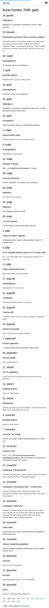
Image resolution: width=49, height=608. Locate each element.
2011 (23, 598)
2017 (9, 601)
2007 (4, 598)
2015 (42, 598)
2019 (18, 601)
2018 (13, 601)
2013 (32, 598)
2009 (13, 598)
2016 (4, 601)
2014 (37, 598)
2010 (18, 598)
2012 (27, 598)
